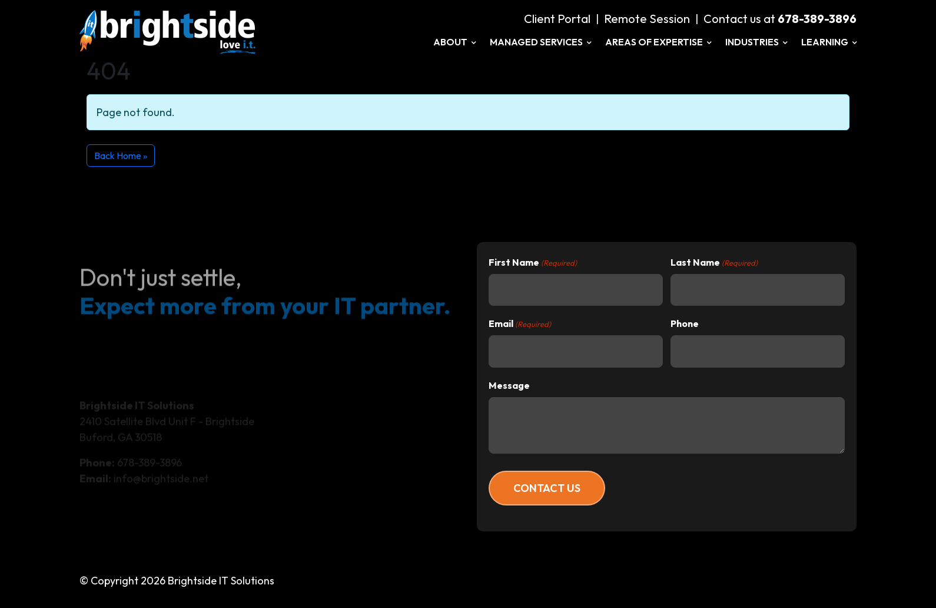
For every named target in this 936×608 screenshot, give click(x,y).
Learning (829, 42)
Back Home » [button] (120, 155)
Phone (685, 323)
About (454, 42)
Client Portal (557, 18)
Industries (756, 42)
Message (509, 385)
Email (520, 324)
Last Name (714, 262)
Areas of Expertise (658, 42)
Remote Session (647, 18)
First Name (533, 262)
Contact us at (780, 18)
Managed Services (540, 42)
